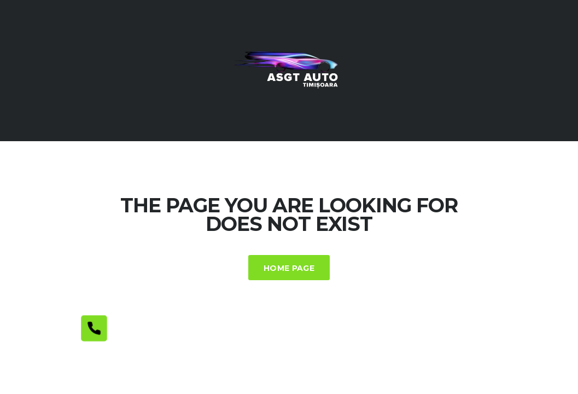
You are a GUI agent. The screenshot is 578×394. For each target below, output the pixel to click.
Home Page (289, 268)
